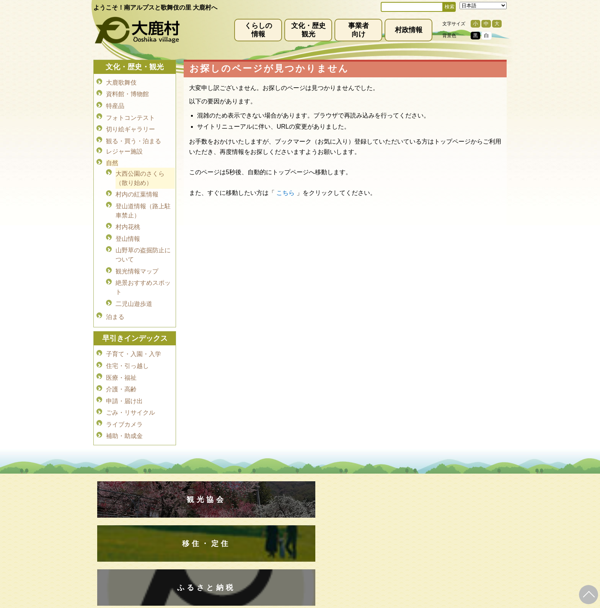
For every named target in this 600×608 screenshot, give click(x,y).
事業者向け (358, 30)
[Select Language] (483, 5)
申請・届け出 (124, 379)
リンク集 (349, 510)
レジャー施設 (124, 145)
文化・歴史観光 (308, 30)
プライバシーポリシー (258, 510)
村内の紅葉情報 (137, 186)
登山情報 (128, 227)
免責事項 (210, 510)
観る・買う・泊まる (133, 135)
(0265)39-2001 (309, 531)
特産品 (115, 103)
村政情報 (408, 30)
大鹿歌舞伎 (121, 82)
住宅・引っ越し (127, 347)
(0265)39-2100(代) (324, 560)
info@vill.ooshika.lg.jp (258, 538)
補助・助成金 (124, 411)
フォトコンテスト (130, 114)
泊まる (115, 300)
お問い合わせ (387, 510)
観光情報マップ (137, 258)
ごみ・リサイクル (130, 390)
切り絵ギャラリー (130, 125)
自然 (112, 156)
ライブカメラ (124, 400)
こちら (285, 193)
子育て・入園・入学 (133, 336)
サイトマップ (312, 510)
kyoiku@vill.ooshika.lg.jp (266, 567)
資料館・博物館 (127, 93)
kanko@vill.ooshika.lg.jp (379, 538)
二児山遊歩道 (134, 289)
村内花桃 (128, 217)
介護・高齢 (121, 368)
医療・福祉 (121, 358)
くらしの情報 (258, 30)
